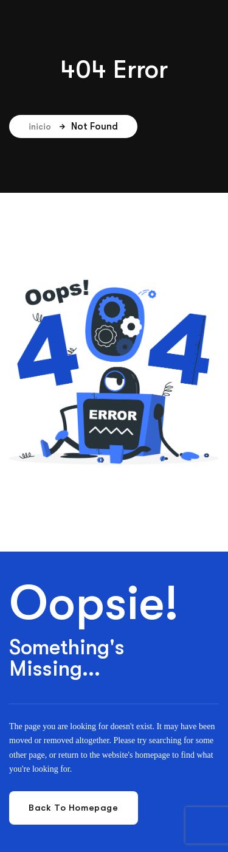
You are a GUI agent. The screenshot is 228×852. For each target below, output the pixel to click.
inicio (47, 126)
